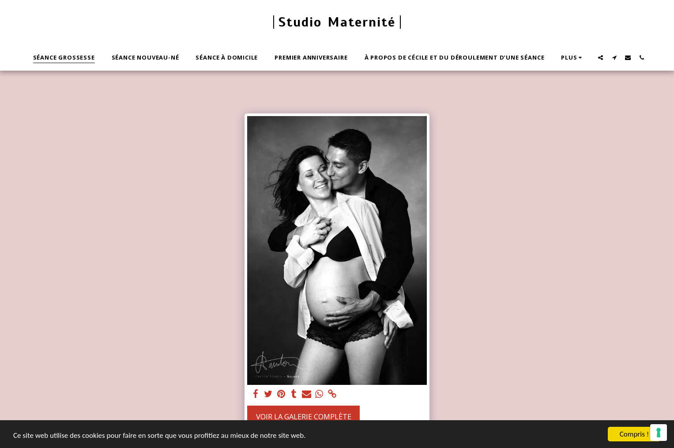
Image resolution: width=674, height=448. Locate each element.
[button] (600, 57)
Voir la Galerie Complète (303, 416)
